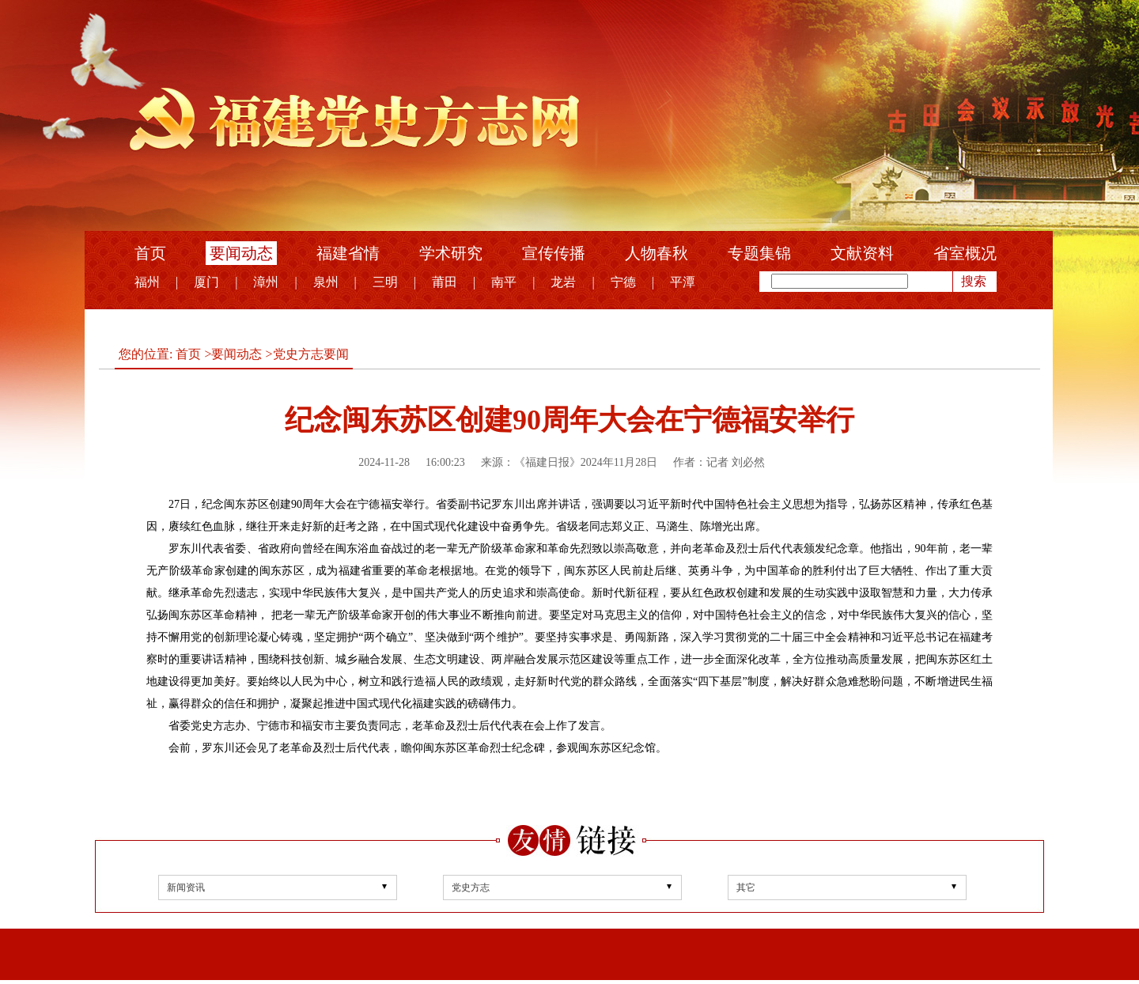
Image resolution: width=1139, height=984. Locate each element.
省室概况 (965, 253)
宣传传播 (553, 253)
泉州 (326, 282)
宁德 (623, 282)
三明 (385, 282)
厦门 (206, 282)
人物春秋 (656, 253)
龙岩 (563, 282)
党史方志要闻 (311, 354)
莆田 (444, 282)
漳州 (265, 282)
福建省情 (348, 253)
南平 (504, 282)
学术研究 (450, 253)
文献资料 (862, 253)
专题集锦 (759, 253)
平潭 (682, 282)
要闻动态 (241, 253)
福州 (147, 282)
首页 (150, 253)
